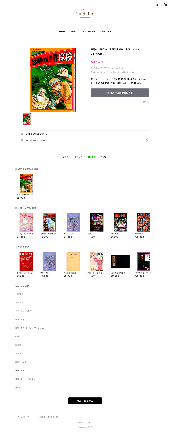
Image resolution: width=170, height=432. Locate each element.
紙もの (18, 387)
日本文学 (19, 294)
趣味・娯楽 (20, 370)
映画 (17, 336)
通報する (145, 102)
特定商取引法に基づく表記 (48, 417)
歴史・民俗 (20, 319)
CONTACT (105, 31)
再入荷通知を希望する (120, 92)
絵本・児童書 (21, 362)
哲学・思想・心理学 (23, 311)
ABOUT (74, 31)
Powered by (85, 427)
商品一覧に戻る (85, 401)
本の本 (18, 345)
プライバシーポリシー (26, 417)
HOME (62, 31)
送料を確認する (118, 68)
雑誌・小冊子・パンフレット (26, 379)
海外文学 (19, 302)
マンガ (18, 353)
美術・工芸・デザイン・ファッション (30, 328)
